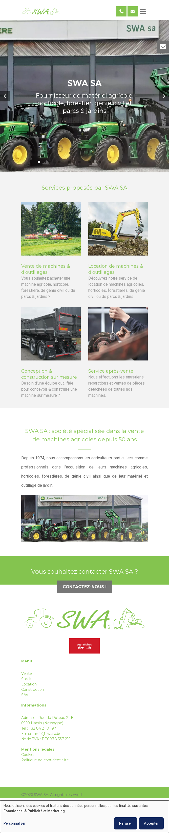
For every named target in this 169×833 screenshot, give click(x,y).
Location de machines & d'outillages (115, 272)
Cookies (28, 754)
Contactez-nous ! (85, 589)
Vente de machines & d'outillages (45, 272)
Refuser (125, 823)
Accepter (151, 823)
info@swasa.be (48, 733)
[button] (5, 96)
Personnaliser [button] (15, 823)
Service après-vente (110, 374)
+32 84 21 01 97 (42, 728)
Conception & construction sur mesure (49, 377)
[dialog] (84, 817)
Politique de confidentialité (45, 760)
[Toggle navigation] (143, 11)
